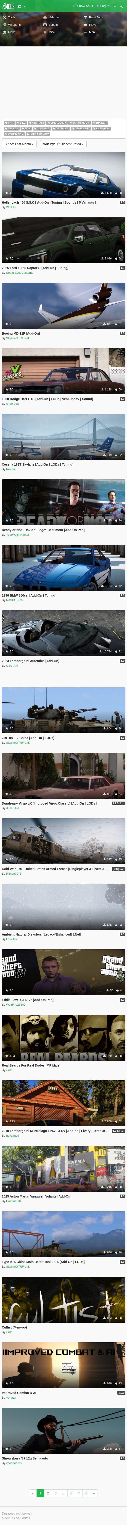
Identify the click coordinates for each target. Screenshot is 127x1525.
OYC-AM (12, 665)
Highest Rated (63, 144)
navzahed (12, 1135)
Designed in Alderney (17, 1513)
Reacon (11, 469)
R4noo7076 (13, 873)
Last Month (19, 144)
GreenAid (12, 403)
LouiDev (11, 939)
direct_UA (12, 808)
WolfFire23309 (15, 1004)
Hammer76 (13, 1201)
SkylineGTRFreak (18, 338)
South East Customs (19, 272)
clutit (9, 1070)
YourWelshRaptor (17, 534)
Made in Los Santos (16, 1518)
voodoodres (14, 1463)
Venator (11, 1397)
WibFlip (11, 207)
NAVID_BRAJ (15, 600)
